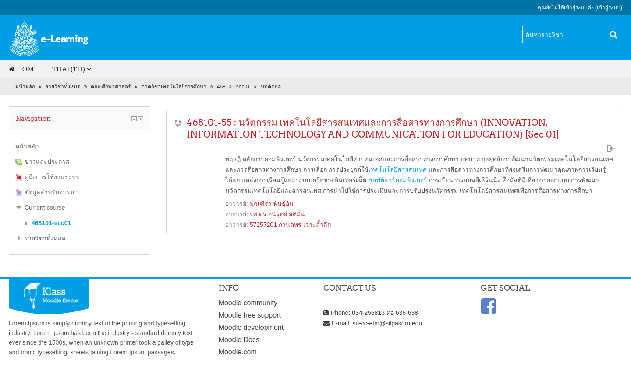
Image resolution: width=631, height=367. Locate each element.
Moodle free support (250, 315)
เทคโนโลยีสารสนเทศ (398, 169)
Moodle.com (238, 352)
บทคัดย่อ (271, 87)
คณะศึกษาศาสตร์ (111, 87)
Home (23, 69)
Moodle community (248, 303)
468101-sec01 (233, 87)
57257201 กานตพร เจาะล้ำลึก (290, 224)
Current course (45, 207)
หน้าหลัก (25, 87)
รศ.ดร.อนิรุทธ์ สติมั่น (277, 214)
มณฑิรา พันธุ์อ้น (272, 203)
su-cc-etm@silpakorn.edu (387, 323)
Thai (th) (68, 69)
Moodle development (251, 327)
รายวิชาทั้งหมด (63, 87)
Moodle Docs (239, 339)
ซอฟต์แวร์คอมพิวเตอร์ (397, 180)
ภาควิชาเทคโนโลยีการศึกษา (173, 87)
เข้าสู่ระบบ (608, 7)
